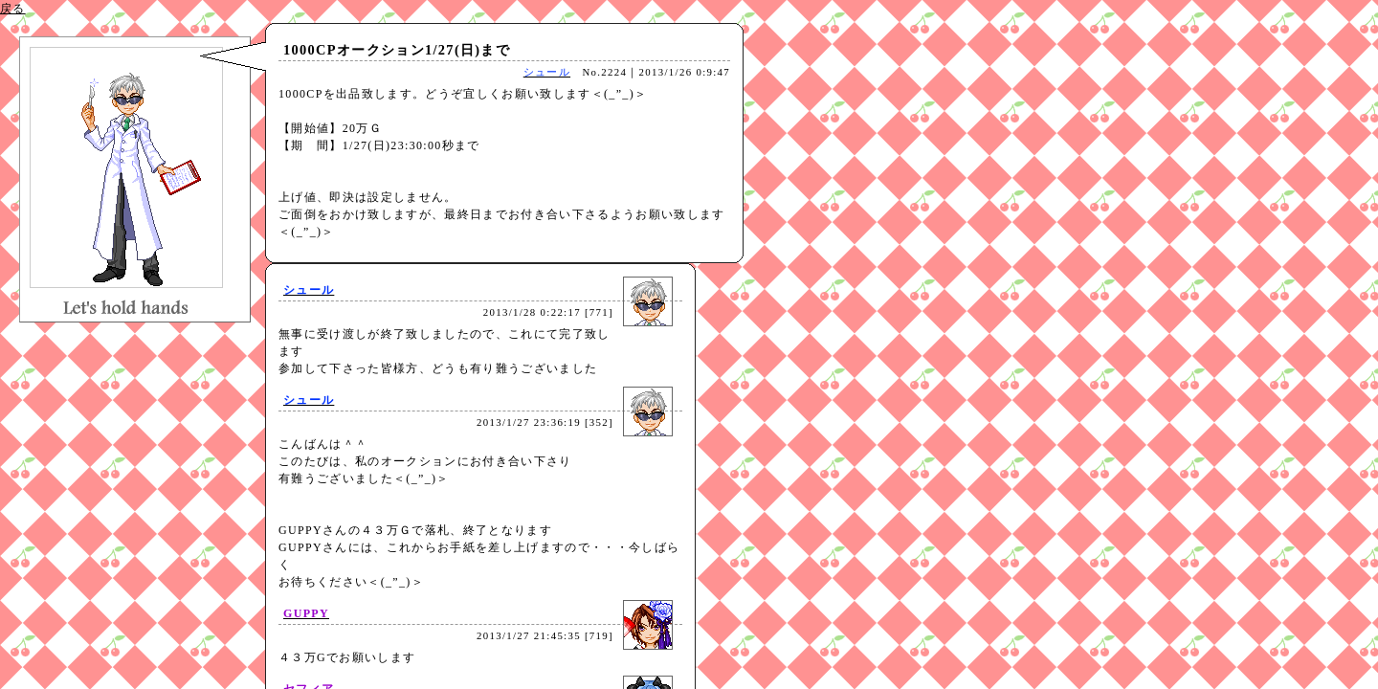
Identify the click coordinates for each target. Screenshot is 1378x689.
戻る (13, 8)
